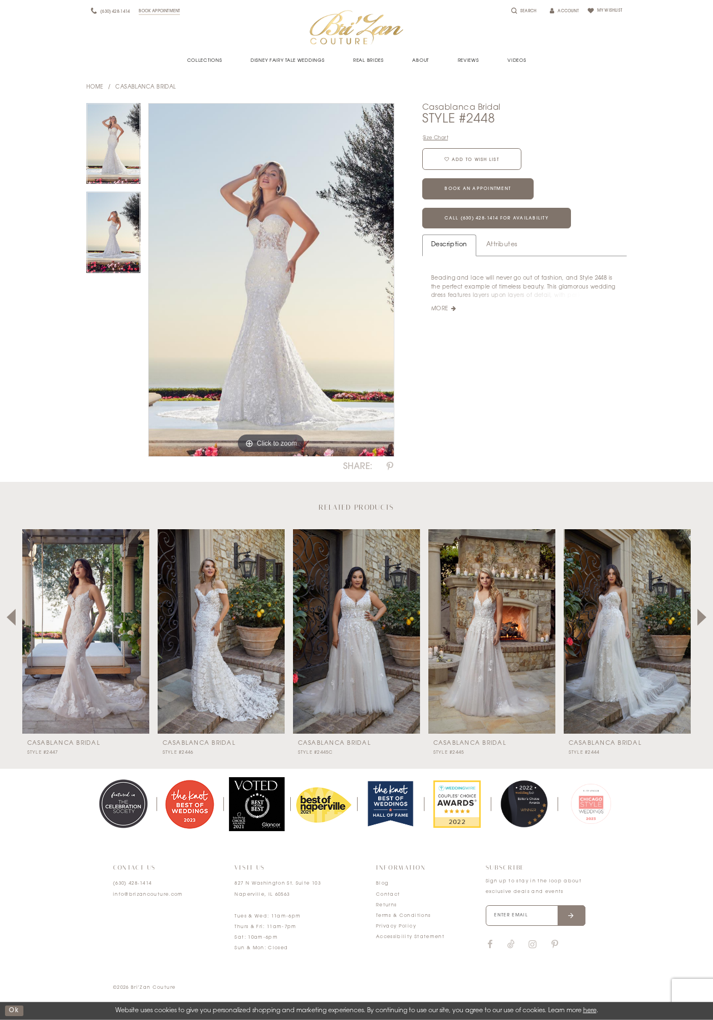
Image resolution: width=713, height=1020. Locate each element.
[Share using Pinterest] (389, 467)
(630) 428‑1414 (132, 883)
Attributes (501, 245)
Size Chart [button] (435, 137)
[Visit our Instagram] (532, 945)
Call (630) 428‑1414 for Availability (497, 219)
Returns (386, 905)
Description (449, 245)
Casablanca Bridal (145, 87)
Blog (382, 883)
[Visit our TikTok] (511, 945)
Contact (388, 894)
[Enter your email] (536, 915)
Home (95, 87)
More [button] (439, 310)
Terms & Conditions (403, 916)
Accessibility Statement (410, 937)
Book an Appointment (478, 189)
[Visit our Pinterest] (554, 945)
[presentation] (85, 631)
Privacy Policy (396, 926)
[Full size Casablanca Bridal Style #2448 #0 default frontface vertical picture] (271, 280)
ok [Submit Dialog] (14, 1011)
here (590, 1011)
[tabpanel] (113, 147)
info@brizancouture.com (148, 894)
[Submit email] (571, 915)
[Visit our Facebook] (490, 945)
